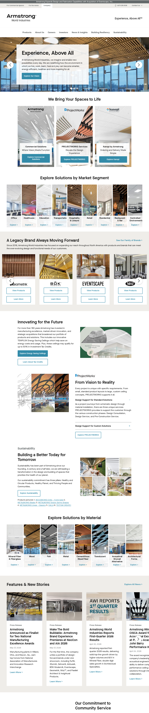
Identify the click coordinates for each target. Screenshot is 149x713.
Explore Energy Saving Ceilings (33, 353)
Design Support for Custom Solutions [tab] (93, 425)
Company (47, 5)
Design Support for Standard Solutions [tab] (93, 399)
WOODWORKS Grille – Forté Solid (49, 500)
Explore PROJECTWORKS (74, 159)
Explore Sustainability (29, 493)
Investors (63, 32)
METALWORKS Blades (27, 502)
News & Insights (80, 32)
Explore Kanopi (113, 159)
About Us (39, 32)
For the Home (34, 5)
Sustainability (120, 32)
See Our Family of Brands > (129, 240)
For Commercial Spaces (15, 5)
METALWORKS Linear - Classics (33, 505)
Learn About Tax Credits (33, 362)
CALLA (51, 505)
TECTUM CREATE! (63, 505)
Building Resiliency (100, 32)
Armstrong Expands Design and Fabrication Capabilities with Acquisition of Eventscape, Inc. (74, 2)
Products (26, 32)
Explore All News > (133, 584)
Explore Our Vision (31, 76)
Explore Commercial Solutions (36, 158)
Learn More (18, 299)
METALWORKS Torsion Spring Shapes (53, 502)
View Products (18, 290)
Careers (51, 32)
